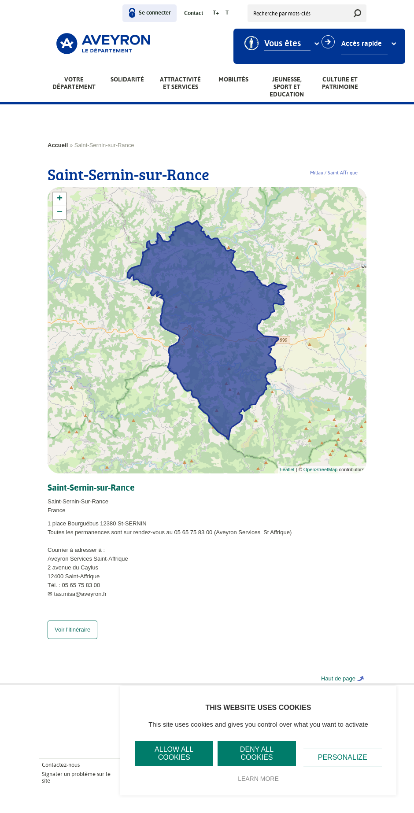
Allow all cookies (174, 753)
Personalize (342, 757)
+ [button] (60, 199)
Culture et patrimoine (340, 83)
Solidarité (127, 79)
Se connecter (155, 13)
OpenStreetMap (320, 469)
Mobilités (233, 79)
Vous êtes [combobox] (282, 43)
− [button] (60, 212)
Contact (193, 13)
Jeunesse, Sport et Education (287, 87)
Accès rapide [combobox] (361, 43)
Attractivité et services (180, 83)
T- (227, 13)
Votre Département (74, 83)
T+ (216, 13)
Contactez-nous (61, 773)
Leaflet (287, 469)
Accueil (58, 145)
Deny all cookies (257, 753)
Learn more (258, 778)
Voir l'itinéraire (72, 638)
